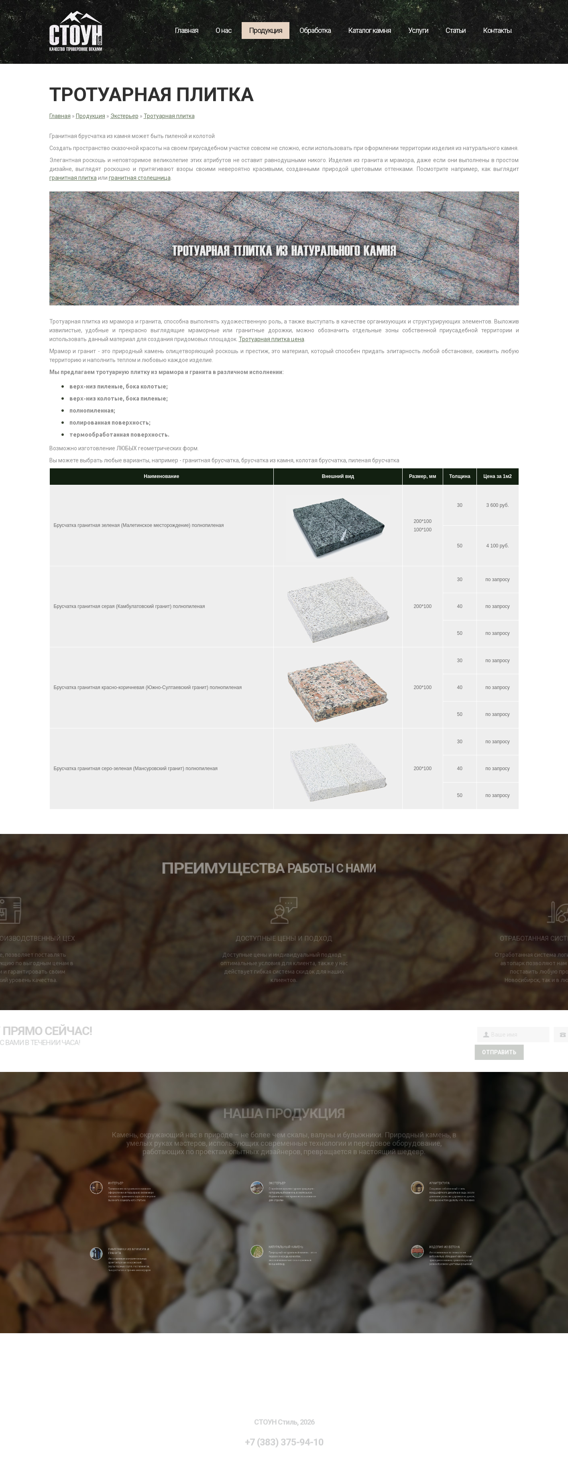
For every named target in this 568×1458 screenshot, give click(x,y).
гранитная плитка (73, 178)
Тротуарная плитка (169, 116)
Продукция (265, 30)
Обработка (315, 30)
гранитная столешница (140, 178)
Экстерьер (124, 116)
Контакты (497, 30)
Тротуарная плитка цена (271, 339)
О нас (224, 30)
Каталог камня (369, 30)
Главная (186, 30)
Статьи (456, 30)
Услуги (418, 30)
